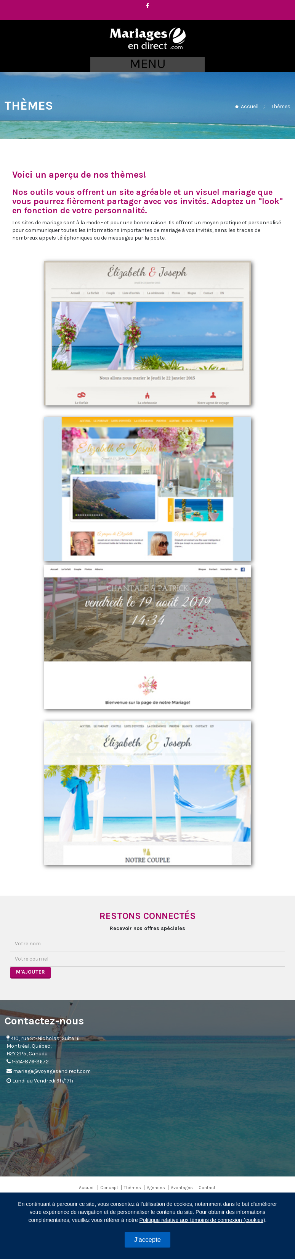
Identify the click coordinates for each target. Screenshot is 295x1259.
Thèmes (132, 1187)
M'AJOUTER (30, 972)
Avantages (182, 1187)
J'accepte (147, 1239)
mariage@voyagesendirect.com (52, 1071)
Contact (207, 1187)
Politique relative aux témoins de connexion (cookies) (202, 1220)
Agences (156, 1187)
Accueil (249, 106)
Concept (109, 1187)
